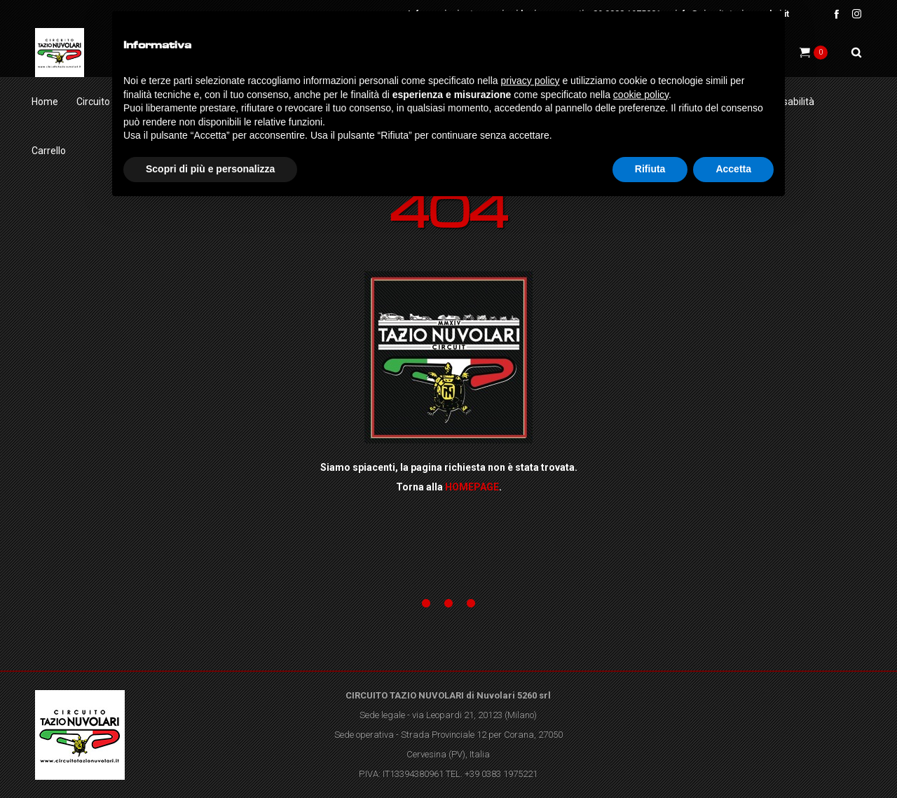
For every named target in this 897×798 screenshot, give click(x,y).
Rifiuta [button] (650, 168)
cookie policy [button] (641, 94)
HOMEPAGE (472, 487)
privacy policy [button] (530, 80)
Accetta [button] (733, 168)
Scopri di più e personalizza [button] (210, 168)
